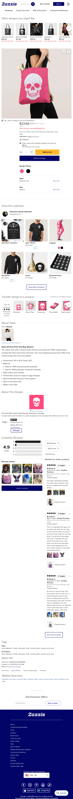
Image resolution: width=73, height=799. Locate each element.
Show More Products (36, 287)
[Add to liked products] (69, 51)
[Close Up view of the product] (36, 84)
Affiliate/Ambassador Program (20, 749)
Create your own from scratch (11, 343)
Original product (56, 502)
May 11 (24, 145)
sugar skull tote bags (46, 679)
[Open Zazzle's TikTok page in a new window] (49, 787)
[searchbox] (27, 4)
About (12, 724)
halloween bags (32, 679)
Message (16, 430)
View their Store (15, 427)
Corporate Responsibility (18, 727)
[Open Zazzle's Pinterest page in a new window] (36, 787)
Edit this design (39, 158)
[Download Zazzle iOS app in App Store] (29, 790)
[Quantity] (26, 152)
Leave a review (22, 488)
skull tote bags (21, 679)
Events (12, 758)
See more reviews (54, 635)
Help (12, 744)
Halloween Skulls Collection (21, 212)
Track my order (15, 738)
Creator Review (52, 478)
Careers (13, 733)
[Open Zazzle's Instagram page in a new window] (30, 787)
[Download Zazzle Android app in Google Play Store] (43, 790)
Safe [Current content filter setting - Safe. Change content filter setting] (22, 766)
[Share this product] (64, 51)
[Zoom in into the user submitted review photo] (6, 468)
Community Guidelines (18, 752)
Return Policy (15, 741)
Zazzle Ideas (14, 755)
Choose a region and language (34, 771)
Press (12, 730)
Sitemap (13, 761)
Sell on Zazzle (45, 4)
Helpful (61, 466)
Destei (37, 137)
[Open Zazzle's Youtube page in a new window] (43, 787)
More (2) (56, 181)
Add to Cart (47, 152)
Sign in (58, 4)
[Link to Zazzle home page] (10, 4)
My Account (14, 736)
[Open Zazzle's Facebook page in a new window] (23, 787)
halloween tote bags (9, 679)
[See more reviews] (25, 137)
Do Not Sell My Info (17, 763)
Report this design (36, 411)
